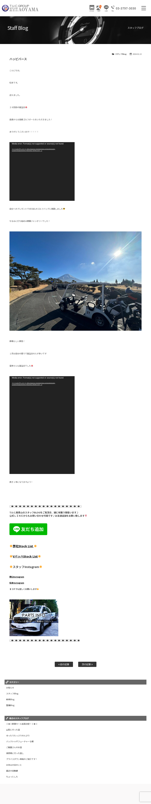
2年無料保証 (97, 790)
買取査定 (141, 790)
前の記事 (63, 664)
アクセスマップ (83, 790)
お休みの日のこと (14, 764)
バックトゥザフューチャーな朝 (20, 741)
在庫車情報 (19, 790)
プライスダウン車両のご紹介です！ (21, 759)
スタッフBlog (120, 54)
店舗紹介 (71, 790)
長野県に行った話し (15, 753)
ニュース (60, 790)
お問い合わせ (73, 793)
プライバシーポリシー (100, 793)
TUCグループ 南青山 (20, 8)
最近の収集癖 (12, 770)
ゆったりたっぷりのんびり (18, 735)
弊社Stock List (23, 546)
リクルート (60, 793)
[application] (42, 171)
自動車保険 (130, 790)
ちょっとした (12, 776)
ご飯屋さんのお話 (14, 747)
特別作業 (119, 790)
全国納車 (109, 790)
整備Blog (10, 705)
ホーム (9, 790)
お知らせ (10, 687)
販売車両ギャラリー (34, 790)
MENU (143, 8)
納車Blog (10, 699)
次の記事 (87, 664)
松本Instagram (16, 582)
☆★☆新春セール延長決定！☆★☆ (21, 723)
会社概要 (85, 793)
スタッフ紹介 (48, 793)
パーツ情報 (49, 790)
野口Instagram (16, 576)
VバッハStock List (25, 556)
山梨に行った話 (13, 729)
